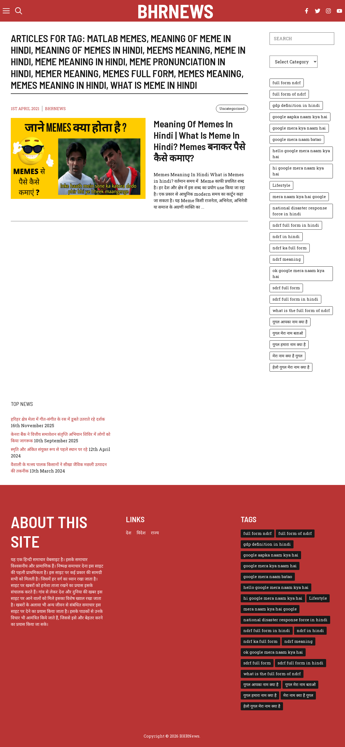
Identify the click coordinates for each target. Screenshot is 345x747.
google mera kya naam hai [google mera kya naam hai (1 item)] (299, 128)
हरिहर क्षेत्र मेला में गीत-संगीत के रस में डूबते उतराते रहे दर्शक (58, 419)
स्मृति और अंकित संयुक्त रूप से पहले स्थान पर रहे (49, 449)
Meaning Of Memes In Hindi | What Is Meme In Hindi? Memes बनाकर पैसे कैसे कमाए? (199, 140)
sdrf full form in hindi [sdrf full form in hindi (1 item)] (295, 299)
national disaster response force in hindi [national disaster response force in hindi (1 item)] (299, 210)
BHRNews (175, 11)
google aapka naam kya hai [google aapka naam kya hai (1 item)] (299, 116)
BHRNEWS (55, 108)
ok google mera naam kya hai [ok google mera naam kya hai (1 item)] (298, 273)
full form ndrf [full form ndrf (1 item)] (286, 82)
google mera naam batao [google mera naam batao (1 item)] (296, 139)
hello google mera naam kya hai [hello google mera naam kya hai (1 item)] (301, 153)
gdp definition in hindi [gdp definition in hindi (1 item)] (296, 105)
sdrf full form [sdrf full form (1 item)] (286, 287)
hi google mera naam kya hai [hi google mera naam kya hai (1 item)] (298, 170)
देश (128, 532)
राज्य (155, 532)
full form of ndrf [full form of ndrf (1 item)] (289, 94)
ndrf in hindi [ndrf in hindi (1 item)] (286, 236)
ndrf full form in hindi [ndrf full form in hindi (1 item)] (295, 225)
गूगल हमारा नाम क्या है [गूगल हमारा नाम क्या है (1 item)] (289, 344)
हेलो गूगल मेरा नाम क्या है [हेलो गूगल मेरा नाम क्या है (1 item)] (290, 367)
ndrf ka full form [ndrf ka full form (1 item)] (289, 247)
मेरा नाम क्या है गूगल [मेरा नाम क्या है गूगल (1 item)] (287, 355)
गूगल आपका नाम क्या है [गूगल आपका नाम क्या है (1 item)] (290, 321)
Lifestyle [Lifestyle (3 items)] (281, 185)
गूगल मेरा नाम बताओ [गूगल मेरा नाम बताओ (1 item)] (287, 333)
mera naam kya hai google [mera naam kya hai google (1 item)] (299, 196)
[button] (18, 11)
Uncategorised (231, 108)
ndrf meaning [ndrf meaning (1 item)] (286, 259)
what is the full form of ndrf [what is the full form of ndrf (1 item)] (301, 310)
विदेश (141, 532)
